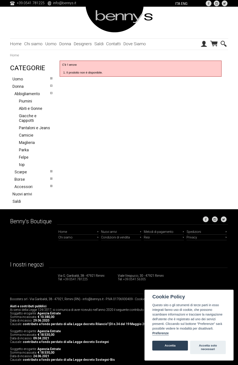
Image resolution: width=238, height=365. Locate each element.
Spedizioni (194, 232)
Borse (19, 179)
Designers (83, 43)
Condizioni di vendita (115, 237)
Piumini (25, 101)
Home (16, 43)
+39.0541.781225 (75, 279)
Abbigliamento (27, 93)
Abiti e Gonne (30, 108)
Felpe (23, 157)
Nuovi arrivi (22, 194)
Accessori (23, 186)
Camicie (26, 135)
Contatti (113, 43)
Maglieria (27, 142)
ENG (184, 4)
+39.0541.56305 (134, 279)
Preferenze (160, 333)
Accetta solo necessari (208, 347)
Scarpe (20, 172)
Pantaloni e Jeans (34, 127)
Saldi (99, 43)
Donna (65, 43)
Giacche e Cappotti (28, 118)
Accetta (170, 345)
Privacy (192, 237)
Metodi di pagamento (158, 232)
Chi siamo (33, 43)
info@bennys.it (64, 3)
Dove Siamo (134, 43)
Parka (24, 150)
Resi (147, 237)
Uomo (51, 43)
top (22, 164)
